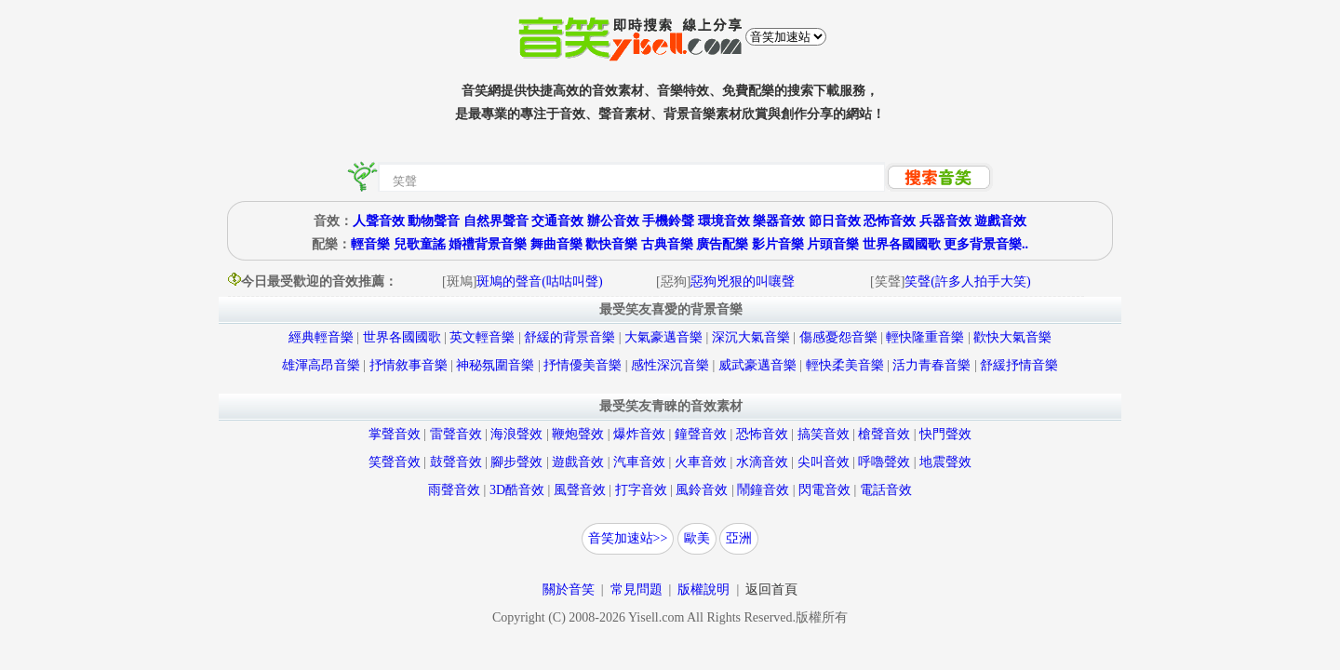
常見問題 (636, 589)
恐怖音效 (890, 221)
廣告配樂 (722, 244)
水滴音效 (762, 462)
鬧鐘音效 (763, 490)
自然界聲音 (496, 221)
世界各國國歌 (902, 244)
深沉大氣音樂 (751, 337)
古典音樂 (667, 244)
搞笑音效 (823, 434)
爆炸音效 (639, 434)
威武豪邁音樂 (757, 365)
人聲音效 (379, 221)
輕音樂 (370, 244)
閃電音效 (824, 490)
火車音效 (701, 462)
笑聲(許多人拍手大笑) (967, 281)
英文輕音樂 (482, 337)
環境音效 (724, 221)
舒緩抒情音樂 (1019, 365)
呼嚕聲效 (884, 462)
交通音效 (557, 221)
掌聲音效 (394, 434)
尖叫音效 (823, 462)
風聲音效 (580, 490)
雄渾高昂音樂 (321, 365)
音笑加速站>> (628, 538)
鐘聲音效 (701, 434)
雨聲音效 (454, 490)
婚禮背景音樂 (488, 244)
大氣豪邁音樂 (663, 337)
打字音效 (641, 490)
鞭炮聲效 (578, 434)
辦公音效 (613, 221)
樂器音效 (779, 221)
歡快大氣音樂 (1012, 337)
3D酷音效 (516, 490)
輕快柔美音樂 (845, 365)
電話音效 (886, 490)
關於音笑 (569, 589)
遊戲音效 (1000, 221)
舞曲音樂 (556, 244)
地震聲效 (945, 462)
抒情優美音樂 (582, 365)
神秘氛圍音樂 (495, 365)
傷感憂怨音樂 (838, 337)
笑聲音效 (394, 462)
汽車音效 (639, 462)
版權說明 (703, 589)
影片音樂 (778, 244)
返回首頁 (771, 589)
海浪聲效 (516, 434)
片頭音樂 (833, 244)
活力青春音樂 (931, 365)
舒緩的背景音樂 (569, 337)
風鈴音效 (702, 490)
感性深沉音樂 (670, 365)
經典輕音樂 (321, 337)
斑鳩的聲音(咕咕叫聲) (539, 281)
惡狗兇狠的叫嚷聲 (742, 281)
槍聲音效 (884, 434)
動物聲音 (434, 221)
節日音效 (835, 221)
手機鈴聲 (668, 221)
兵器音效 (945, 221)
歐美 (697, 538)
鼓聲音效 (456, 462)
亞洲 (739, 538)
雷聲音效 (456, 434)
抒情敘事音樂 (408, 365)
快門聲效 (945, 434)
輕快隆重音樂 (925, 337)
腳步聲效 (516, 462)
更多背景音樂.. (986, 244)
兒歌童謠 (420, 244)
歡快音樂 (611, 244)
